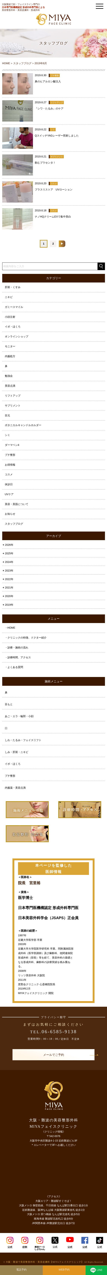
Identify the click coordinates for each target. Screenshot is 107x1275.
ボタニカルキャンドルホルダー (23, 425)
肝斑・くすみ (12, 287)
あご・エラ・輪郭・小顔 (19, 716)
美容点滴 (10, 385)
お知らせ (10, 513)
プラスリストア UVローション (53, 189)
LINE (96, 1271)
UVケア (9, 494)
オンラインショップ (16, 336)
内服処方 (10, 356)
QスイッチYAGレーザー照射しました (57, 135)
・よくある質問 (14, 667)
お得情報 (10, 464)
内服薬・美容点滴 (15, 787)
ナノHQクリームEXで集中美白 (53, 216)
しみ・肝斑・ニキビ (16, 752)
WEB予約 (64, 1269)
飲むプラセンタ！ (45, 162)
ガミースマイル (14, 306)
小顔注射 (10, 316)
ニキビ (9, 297)
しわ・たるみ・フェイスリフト (23, 740)
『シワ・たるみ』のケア (49, 108)
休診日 (9, 484)
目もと (9, 704)
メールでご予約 (53, 1054)
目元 (7, 415)
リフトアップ (12, 395)
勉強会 (9, 375)
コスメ (9, 474)
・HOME (10, 627)
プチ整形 (10, 454)
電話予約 (21, 1269)
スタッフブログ (14, 523)
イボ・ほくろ (12, 326)
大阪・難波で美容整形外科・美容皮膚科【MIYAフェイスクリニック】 (45, 1262)
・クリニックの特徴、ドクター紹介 (26, 637)
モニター (10, 346)
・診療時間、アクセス (18, 657)
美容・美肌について (16, 504)
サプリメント (12, 405)
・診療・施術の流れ (16, 647)
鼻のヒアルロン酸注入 (48, 81)
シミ (7, 435)
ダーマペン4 (12, 444)
